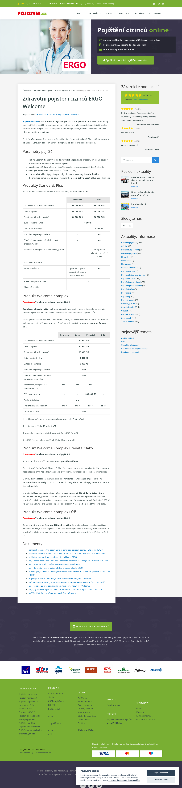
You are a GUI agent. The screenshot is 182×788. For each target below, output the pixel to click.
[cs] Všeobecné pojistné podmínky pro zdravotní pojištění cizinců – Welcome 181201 (66, 550)
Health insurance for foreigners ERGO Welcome (58, 114)
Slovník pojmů (84, 712)
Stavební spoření (128, 307)
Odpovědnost (142, 13)
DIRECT (51, 705)
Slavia (51, 697)
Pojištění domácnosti (28, 694)
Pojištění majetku (128, 278)
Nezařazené (126, 264)
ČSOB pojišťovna (56, 701)
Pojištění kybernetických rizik (133, 275)
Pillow (51, 730)
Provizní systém (114, 705)
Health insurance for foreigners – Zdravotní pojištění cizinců (51, 90)
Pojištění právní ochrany (131, 286)
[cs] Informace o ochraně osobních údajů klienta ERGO (52, 557)
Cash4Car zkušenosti (130, 345)
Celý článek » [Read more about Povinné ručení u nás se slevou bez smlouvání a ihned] (135, 186)
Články (124, 246)
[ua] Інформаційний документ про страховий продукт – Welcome (59, 586)
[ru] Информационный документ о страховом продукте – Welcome (59, 578)
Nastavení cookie (161, 780)
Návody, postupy (85, 708)
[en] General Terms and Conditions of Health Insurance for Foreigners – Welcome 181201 (68, 560)
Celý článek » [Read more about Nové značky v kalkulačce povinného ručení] (135, 198)
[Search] (155, 160)
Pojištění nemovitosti (28, 698)
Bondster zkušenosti (130, 352)
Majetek (124, 13)
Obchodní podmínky (87, 716)
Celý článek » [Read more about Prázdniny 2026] (135, 207)
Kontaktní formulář (144, 715)
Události (124, 311)
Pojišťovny (125, 296)
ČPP (50, 734)
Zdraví (110, 13)
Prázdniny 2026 (138, 204)
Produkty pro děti (128, 304)
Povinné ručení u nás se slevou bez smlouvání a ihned (142, 180)
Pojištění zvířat (127, 289)
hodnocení (140, 100)
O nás (139, 708)
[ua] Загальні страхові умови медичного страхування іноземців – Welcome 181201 (67, 582)
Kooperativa (54, 708)
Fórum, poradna (85, 701)
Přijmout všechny (161, 773)
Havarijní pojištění (129, 253)
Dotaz (123, 341)
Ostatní (159, 13)
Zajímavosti (126, 318)
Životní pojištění (128, 322)
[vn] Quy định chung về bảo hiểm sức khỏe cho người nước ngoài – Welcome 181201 (66, 589)
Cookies (81, 723)
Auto (81, 13)
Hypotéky (125, 257)
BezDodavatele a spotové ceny (134, 348)
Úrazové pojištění (128, 314)
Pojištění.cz (126, 293)
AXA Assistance (55, 693)
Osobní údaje (83, 719)
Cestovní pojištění (128, 242)
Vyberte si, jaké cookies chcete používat (124, 780)
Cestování (95, 13)
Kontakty (140, 712)
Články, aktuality (85, 705)
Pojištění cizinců (128, 271)
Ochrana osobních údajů (43, 752)
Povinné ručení (127, 300)
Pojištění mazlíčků (27, 723)
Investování (126, 260)
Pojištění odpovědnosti (131, 282)
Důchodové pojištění (130, 250)
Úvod (25, 90)
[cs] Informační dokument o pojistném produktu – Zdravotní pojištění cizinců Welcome (66, 553)
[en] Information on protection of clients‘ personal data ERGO (55, 568)
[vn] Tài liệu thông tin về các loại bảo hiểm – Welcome (52, 593)
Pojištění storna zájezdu (29, 715)
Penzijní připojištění (129, 268)
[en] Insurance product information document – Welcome (54, 564)
